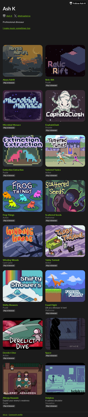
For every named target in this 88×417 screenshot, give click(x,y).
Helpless (49, 397)
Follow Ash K (78, 3)
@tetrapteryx (24, 15)
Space (48, 352)
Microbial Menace (12, 124)
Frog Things (8, 214)
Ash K (9, 15)
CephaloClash (52, 124)
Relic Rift (49, 79)
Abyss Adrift (9, 79)
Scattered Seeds (53, 214)
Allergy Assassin (11, 397)
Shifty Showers (10, 305)
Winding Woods (11, 260)
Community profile (15, 414)
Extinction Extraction (13, 169)
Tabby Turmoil (52, 260)
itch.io (5, 414)
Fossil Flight (51, 305)
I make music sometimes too (16, 28)
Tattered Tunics (53, 169)
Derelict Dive (9, 352)
